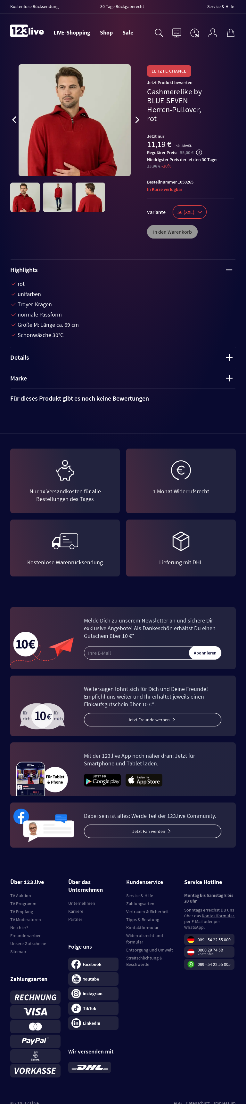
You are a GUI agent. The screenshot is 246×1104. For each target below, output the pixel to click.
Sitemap (18, 951)
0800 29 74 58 (210, 950)
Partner (75, 919)
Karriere (75, 911)
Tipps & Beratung (142, 919)
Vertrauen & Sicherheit (147, 911)
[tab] (123, 398)
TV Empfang (21, 911)
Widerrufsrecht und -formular (145, 939)
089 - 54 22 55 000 (214, 940)
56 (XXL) (189, 212)
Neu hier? (19, 927)
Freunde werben (26, 935)
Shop (106, 32)
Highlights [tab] (121, 270)
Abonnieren (205, 653)
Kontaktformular (142, 927)
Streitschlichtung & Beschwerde (144, 961)
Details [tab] (121, 357)
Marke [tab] (121, 378)
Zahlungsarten (140, 903)
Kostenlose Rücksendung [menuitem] (34, 6)
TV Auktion (20, 895)
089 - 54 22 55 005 (214, 964)
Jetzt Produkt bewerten (170, 82)
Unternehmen (81, 903)
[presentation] (14, 121)
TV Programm (23, 903)
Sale (127, 32)
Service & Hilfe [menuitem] (220, 6)
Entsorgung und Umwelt (149, 950)
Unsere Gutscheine (28, 943)
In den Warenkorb (172, 232)
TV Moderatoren (25, 919)
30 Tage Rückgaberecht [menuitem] (122, 6)
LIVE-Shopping (71, 32)
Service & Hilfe (139, 895)
